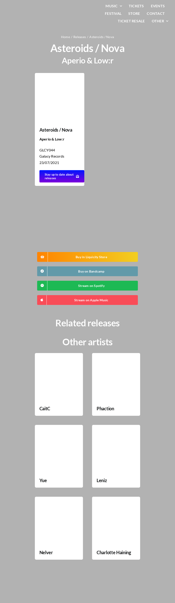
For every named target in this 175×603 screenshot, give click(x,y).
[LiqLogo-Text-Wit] (21, 6)
